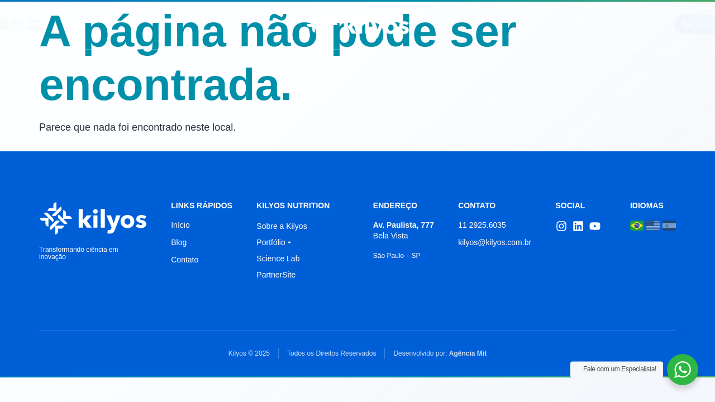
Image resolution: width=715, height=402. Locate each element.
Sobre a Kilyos (281, 226)
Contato (564, 24)
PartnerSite (275, 274)
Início (123, 24)
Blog (513, 24)
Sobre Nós (181, 24)
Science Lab (254, 24)
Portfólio (456, 24)
